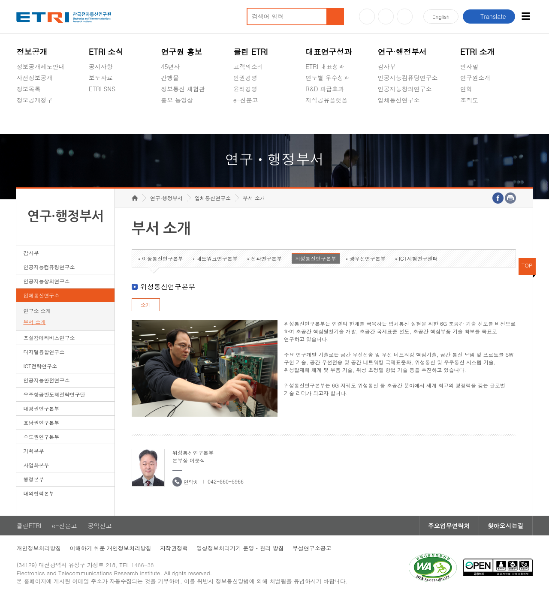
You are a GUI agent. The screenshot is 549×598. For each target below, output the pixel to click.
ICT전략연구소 (40, 366)
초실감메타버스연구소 (408, 120)
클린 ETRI (250, 52)
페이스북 (405, 16)
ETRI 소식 (106, 52)
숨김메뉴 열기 (20, 110)
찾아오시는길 (506, 525)
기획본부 (33, 450)
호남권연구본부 (41, 422)
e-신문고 (245, 100)
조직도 (469, 100)
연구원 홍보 (181, 52)
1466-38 (142, 565)
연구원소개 (475, 77)
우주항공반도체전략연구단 (54, 394)
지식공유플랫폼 (326, 100)
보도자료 (101, 77)
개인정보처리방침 (38, 548)
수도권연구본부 (41, 436)
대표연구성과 (328, 52)
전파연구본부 (266, 258)
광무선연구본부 (368, 258)
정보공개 (31, 52)
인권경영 (245, 77)
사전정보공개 (34, 77)
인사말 (469, 66)
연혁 (466, 88)
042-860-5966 (226, 481)
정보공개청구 (34, 100)
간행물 (170, 77)
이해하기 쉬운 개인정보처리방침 (110, 548)
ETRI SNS (102, 88)
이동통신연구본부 (162, 258)
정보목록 (28, 88)
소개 (146, 304)
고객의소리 (248, 66)
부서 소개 (34, 321)
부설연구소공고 (312, 548)
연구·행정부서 (402, 52)
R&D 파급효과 (324, 88)
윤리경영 (245, 88)
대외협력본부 (38, 493)
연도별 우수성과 (327, 77)
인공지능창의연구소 (405, 88)
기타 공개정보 (479, 120)
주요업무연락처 (449, 525)
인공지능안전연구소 (46, 380)
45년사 (170, 66)
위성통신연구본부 (315, 258)
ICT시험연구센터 (418, 258)
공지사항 (101, 66)
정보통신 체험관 (183, 88)
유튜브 (367, 16)
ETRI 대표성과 (324, 66)
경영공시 (28, 120)
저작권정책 (174, 548)
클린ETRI (28, 525)
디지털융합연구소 (43, 351)
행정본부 (33, 479)
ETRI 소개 (477, 52)
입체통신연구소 (399, 100)
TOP (527, 265)
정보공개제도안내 (40, 66)
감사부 (387, 66)
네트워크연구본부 (217, 258)
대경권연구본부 (41, 408)
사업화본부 (36, 465)
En (440, 16)
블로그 (386, 16)
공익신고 (245, 120)
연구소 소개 (37, 310)
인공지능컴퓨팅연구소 (408, 77)
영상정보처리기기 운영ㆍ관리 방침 (240, 548)
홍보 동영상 (177, 100)
